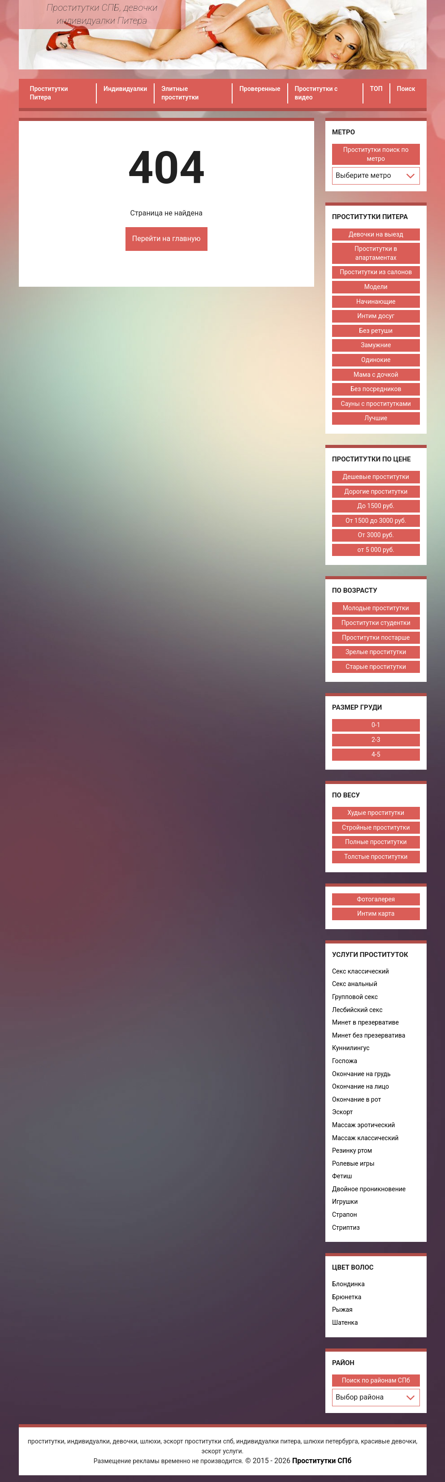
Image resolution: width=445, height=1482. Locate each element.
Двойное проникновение (369, 1189)
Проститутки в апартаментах (375, 253)
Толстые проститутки (375, 856)
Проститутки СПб (321, 1460)
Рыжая (342, 1309)
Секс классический (360, 971)
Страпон (344, 1214)
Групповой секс (355, 996)
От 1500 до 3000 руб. (376, 520)
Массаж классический (365, 1138)
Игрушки (345, 1201)
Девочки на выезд (376, 234)
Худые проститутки (375, 812)
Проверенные (259, 88)
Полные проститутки (376, 841)
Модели (376, 286)
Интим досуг (375, 315)
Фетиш (342, 1176)
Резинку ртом (352, 1150)
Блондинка (348, 1284)
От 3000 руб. (376, 535)
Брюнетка (346, 1297)
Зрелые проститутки (376, 651)
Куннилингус (351, 1047)
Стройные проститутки (376, 827)
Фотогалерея (376, 899)
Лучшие (375, 418)
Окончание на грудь (361, 1073)
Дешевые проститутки (376, 476)
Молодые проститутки (376, 608)
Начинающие (376, 301)
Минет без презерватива (368, 1035)
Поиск (406, 88)
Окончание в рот (356, 1099)
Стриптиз (346, 1227)
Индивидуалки (125, 88)
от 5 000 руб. (376, 549)
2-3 (376, 739)
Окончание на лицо (360, 1086)
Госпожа (344, 1060)
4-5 (376, 754)
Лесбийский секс (357, 1009)
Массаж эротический (363, 1125)
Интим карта (375, 913)
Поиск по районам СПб (376, 1380)
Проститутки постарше (376, 637)
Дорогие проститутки (375, 491)
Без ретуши (376, 330)
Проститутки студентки (375, 622)
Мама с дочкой (376, 374)
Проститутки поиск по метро (376, 154)
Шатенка (345, 1322)
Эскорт (342, 1112)
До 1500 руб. (375, 505)
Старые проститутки (376, 666)
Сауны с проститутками (376, 403)
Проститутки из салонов (376, 272)
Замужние (376, 345)
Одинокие (375, 359)
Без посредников (376, 388)
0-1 (376, 724)
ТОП (376, 88)
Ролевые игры (353, 1163)
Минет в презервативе (365, 1022)
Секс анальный (354, 983)
